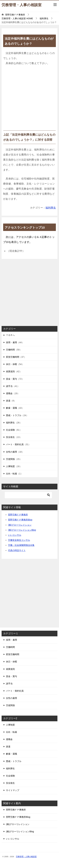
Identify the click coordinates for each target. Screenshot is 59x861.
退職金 (9, 393)
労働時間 (10, 349)
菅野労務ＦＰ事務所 (18, 514)
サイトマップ (12, 790)
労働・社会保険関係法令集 (21, 545)
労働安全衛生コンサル (19, 540)
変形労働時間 (12, 357)
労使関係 (10, 459)
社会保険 (10, 430)
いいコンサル (14, 535)
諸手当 (9, 386)
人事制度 (10, 466)
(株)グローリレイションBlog (22, 530)
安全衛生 (10, 437)
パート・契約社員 (15, 444)
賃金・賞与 (11, 379)
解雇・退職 (11, 408)
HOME (17, 18)
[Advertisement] (29, 99)
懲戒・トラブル (13, 415)
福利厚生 (50, 207)
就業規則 (10, 371)
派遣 (8, 400)
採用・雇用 (11, 342)
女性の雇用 (11, 452)
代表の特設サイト (17, 550)
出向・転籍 (11, 473)
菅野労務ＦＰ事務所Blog (20, 519)
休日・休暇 (11, 364)
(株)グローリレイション (19, 525)
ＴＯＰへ (10, 335)
